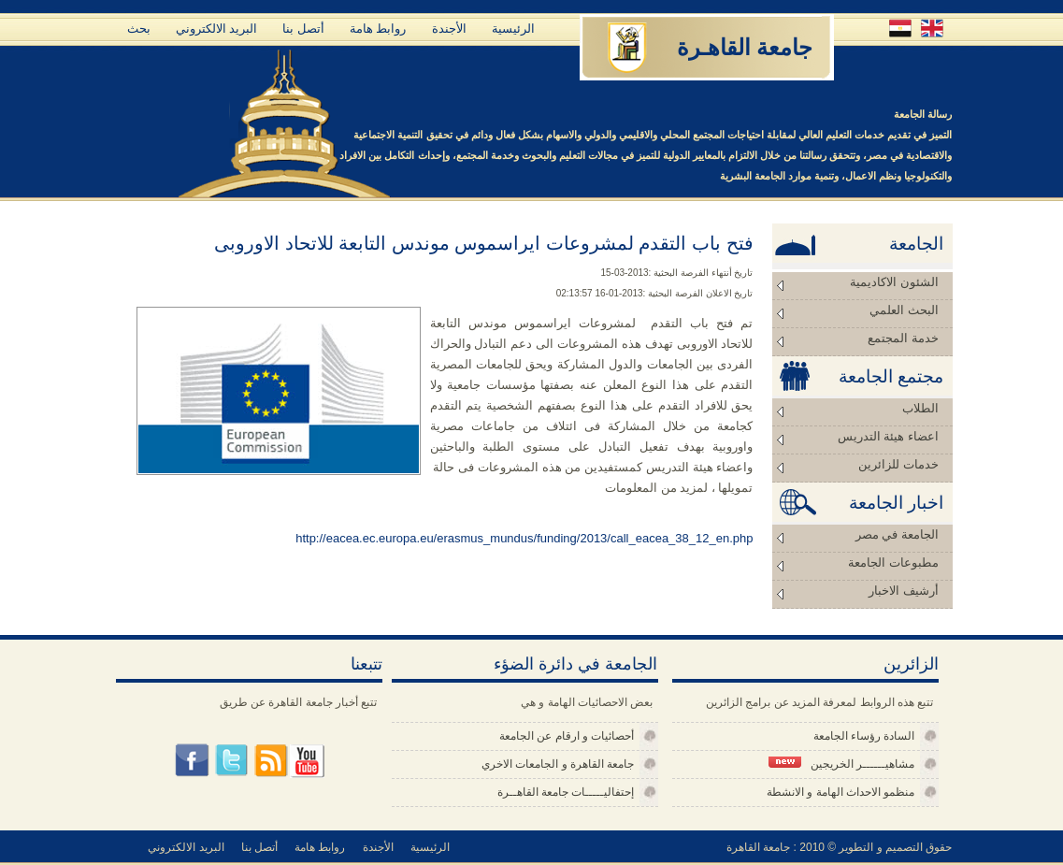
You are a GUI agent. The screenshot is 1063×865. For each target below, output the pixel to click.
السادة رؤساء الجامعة (864, 735)
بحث (139, 29)
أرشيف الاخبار (903, 591)
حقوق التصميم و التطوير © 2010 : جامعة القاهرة (839, 847)
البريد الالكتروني (217, 29)
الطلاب (920, 408)
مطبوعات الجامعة (893, 562)
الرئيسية (513, 29)
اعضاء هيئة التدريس (888, 436)
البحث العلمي (903, 310)
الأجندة (449, 29)
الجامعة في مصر (897, 534)
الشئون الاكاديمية (894, 282)
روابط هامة (378, 29)
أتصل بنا (303, 29)
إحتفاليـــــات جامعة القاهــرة (566, 792)
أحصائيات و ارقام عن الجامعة (566, 735)
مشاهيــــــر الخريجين (841, 764)
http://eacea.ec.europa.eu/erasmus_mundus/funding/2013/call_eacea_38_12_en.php (524, 538)
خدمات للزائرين (898, 464)
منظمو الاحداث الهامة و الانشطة (840, 792)
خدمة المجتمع (903, 338)
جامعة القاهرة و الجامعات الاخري (557, 764)
